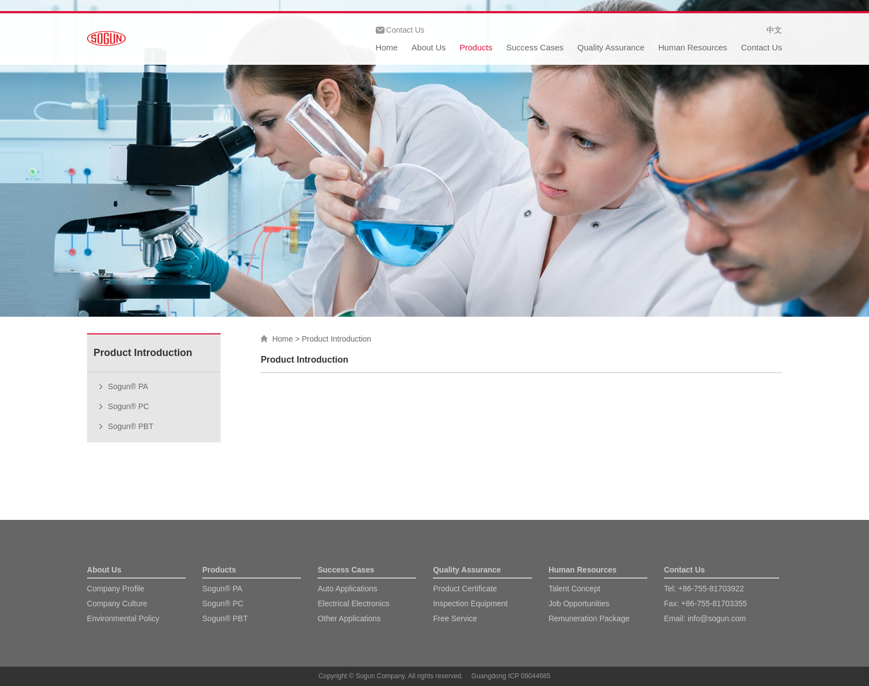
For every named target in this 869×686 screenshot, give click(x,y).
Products (475, 47)
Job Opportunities (579, 603)
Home (387, 47)
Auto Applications (347, 588)
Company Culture (117, 603)
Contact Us (405, 29)
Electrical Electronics (353, 603)
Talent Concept (574, 588)
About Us (429, 47)
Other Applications (349, 618)
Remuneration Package (589, 618)
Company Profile (116, 588)
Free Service (455, 618)
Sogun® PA (128, 386)
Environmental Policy (123, 618)
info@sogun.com (717, 618)
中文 (774, 29)
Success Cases (534, 47)
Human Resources (692, 47)
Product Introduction (336, 338)
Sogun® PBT (131, 426)
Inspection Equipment (470, 603)
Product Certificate (465, 588)
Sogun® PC (128, 406)
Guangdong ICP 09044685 (511, 676)
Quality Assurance (611, 47)
